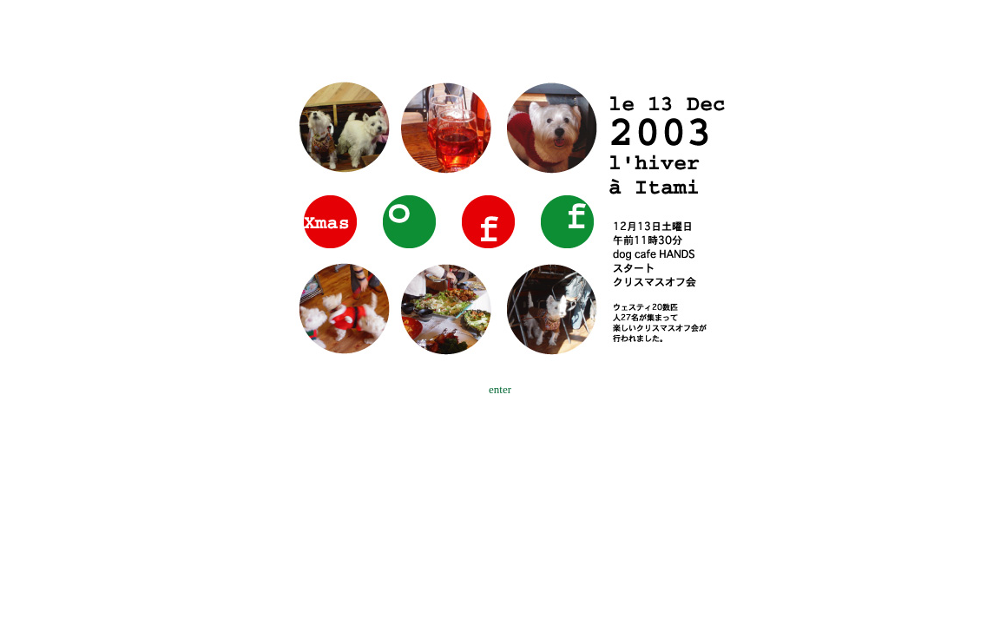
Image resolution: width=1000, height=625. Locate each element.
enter (500, 389)
